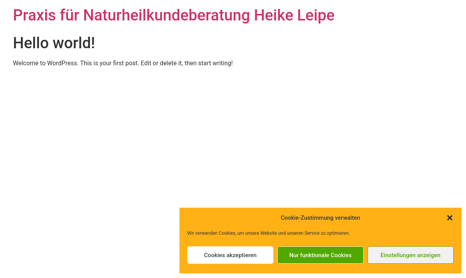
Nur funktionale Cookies (320, 255)
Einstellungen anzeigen (411, 255)
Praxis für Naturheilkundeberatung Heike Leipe (174, 15)
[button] (450, 218)
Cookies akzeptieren (230, 255)
